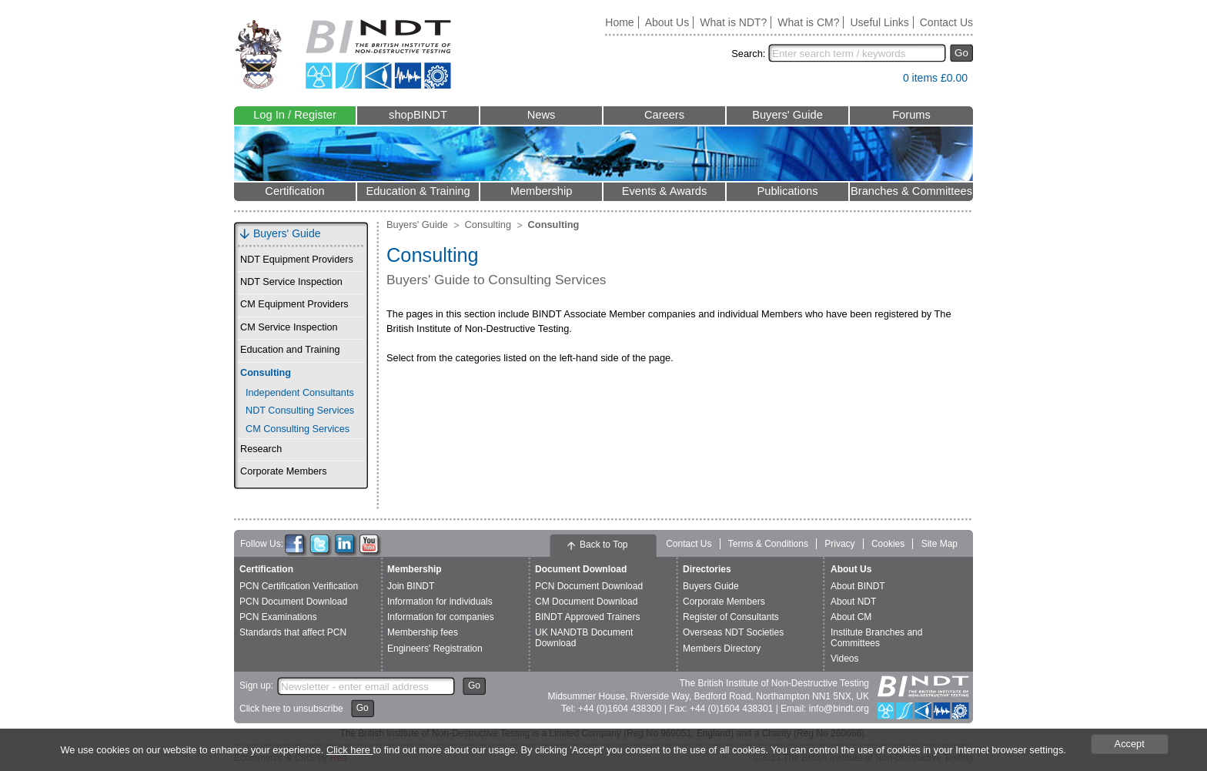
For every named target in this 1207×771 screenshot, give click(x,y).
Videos (844, 658)
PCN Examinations (278, 617)
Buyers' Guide (787, 115)
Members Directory (722, 648)
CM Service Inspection (289, 327)
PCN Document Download (293, 601)
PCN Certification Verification (298, 586)
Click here (349, 750)
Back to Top (603, 544)
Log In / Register (294, 115)
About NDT (853, 601)
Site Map (939, 543)
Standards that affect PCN (292, 632)
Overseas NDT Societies (733, 632)
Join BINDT (410, 586)
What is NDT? (733, 22)
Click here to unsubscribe (291, 708)
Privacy (839, 543)
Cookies (887, 543)
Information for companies (440, 617)
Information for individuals (440, 601)
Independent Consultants (300, 392)
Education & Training (418, 191)
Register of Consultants (731, 617)
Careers (664, 115)
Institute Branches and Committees (876, 637)
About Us (667, 22)
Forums (911, 115)
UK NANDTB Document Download (584, 637)
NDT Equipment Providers (296, 259)
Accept (1130, 743)
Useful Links (879, 22)
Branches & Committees (911, 191)
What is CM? (808, 22)
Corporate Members (283, 471)
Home (619, 22)
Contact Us (946, 22)
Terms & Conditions (768, 543)
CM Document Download (586, 601)
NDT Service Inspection (291, 282)
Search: (748, 53)
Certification (294, 191)
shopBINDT (418, 115)
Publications (787, 191)
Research (261, 449)
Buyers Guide (711, 586)
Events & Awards (664, 191)
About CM (851, 617)
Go (961, 53)
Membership (541, 191)
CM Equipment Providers (294, 304)
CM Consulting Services (297, 429)
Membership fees (422, 632)
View (883, 81)
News (541, 115)
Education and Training (289, 349)
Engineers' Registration (435, 648)
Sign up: (256, 685)
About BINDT (858, 586)
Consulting (265, 372)
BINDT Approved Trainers (587, 617)
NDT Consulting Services (300, 410)
